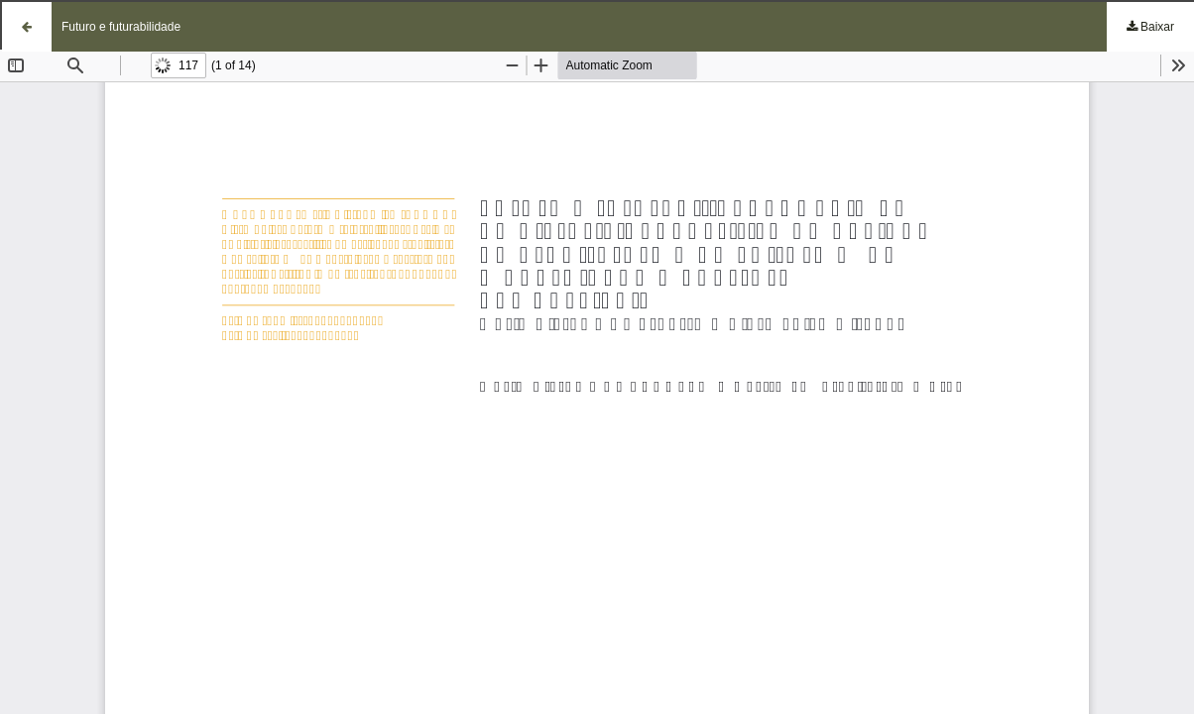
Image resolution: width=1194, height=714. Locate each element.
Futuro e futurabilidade (120, 27)
